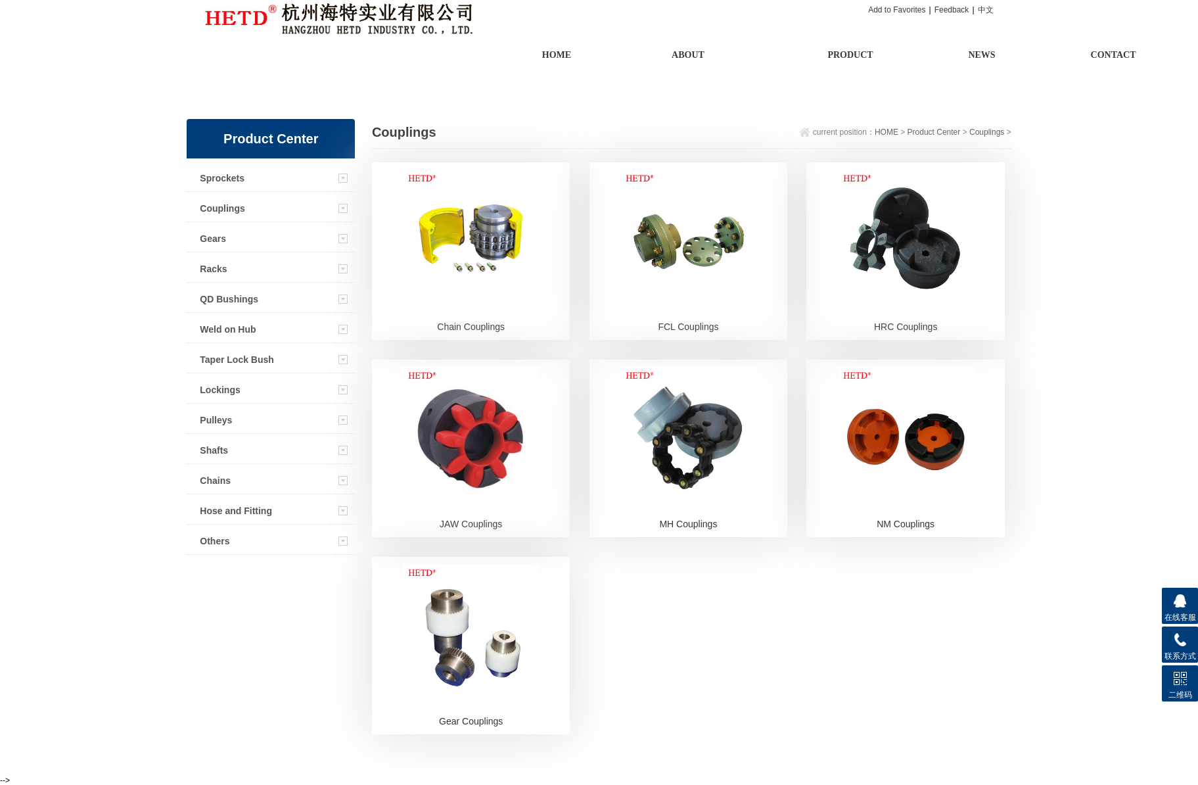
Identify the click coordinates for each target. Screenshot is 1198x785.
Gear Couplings (471, 721)
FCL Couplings (688, 326)
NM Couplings (905, 524)
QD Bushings (229, 299)
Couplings (222, 208)
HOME (886, 132)
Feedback (951, 9)
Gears (213, 238)
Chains (215, 480)
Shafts (214, 450)
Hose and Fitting (236, 511)
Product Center (934, 132)
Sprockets (222, 178)
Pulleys (216, 420)
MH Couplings (688, 524)
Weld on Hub (228, 329)
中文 (986, 9)
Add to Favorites (896, 9)
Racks (213, 269)
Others (214, 541)
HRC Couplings (905, 326)
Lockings (220, 390)
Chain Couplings (471, 326)
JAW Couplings (471, 524)
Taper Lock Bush (237, 359)
